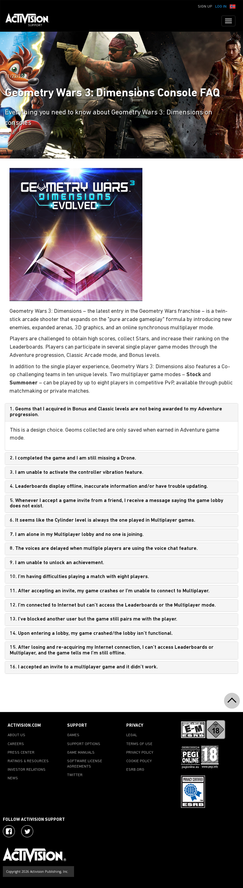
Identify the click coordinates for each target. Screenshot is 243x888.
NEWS (13, 778)
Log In (221, 7)
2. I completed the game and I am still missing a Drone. (73, 458)
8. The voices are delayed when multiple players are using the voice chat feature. (104, 548)
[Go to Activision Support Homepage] (30, 21)
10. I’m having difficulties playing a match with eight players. (79, 576)
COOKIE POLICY (139, 761)
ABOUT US (16, 735)
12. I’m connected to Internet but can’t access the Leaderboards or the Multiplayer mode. (113, 605)
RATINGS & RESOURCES (28, 761)
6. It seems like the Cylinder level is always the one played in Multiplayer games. (102, 520)
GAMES (73, 735)
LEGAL (131, 735)
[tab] (121, 412)
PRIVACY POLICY (139, 753)
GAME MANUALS (81, 753)
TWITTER (75, 775)
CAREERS (16, 744)
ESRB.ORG (135, 770)
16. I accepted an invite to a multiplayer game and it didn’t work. (84, 667)
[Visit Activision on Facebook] (9, 831)
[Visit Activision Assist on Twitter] (27, 831)
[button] (232, 6)
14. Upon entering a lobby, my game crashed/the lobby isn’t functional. (91, 633)
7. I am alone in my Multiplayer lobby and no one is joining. (77, 534)
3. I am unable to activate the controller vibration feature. (76, 472)
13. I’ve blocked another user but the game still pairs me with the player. (93, 619)
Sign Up (205, 7)
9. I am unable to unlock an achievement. (57, 562)
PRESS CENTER (21, 753)
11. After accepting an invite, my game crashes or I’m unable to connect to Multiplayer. (109, 591)
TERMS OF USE (139, 744)
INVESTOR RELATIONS (27, 770)
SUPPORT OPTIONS (83, 744)
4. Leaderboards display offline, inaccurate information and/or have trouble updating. (109, 486)
